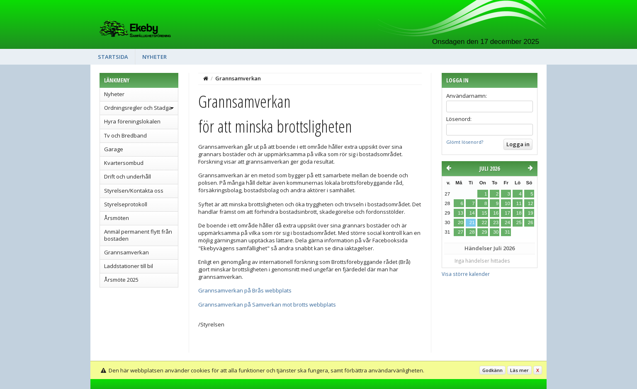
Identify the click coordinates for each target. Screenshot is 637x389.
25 (519, 222)
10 (507, 203)
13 (460, 212)
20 (460, 222)
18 (519, 212)
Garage (113, 149)
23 (495, 222)
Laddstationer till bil (128, 266)
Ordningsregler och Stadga (138, 107)
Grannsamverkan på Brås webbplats (245, 290)
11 (519, 203)
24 (507, 222)
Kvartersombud (123, 163)
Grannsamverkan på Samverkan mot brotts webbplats (267, 304)
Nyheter (154, 56)
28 (472, 232)
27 (460, 232)
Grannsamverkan (126, 252)
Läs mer (519, 370)
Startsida (113, 56)
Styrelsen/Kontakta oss (133, 190)
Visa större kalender (466, 274)
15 (484, 212)
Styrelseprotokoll (125, 204)
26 (530, 222)
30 (495, 232)
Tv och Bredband (125, 135)
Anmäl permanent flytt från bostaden (138, 235)
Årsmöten (116, 218)
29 (484, 232)
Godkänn (492, 370)
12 (530, 203)
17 (507, 212)
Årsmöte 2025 (121, 279)
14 (472, 212)
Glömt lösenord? (464, 142)
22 (484, 222)
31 (507, 232)
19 (530, 212)
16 (495, 212)
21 (472, 222)
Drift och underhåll (127, 176)
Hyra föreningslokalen (132, 121)
